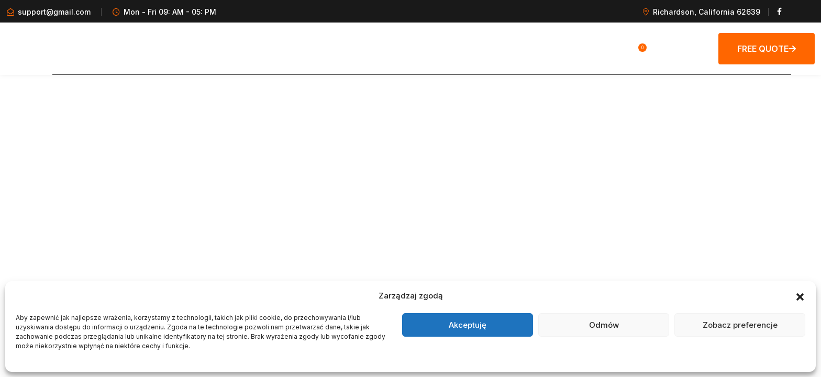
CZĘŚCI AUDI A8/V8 (423, 48)
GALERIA (237, 48)
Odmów (604, 325)
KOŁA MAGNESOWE (322, 48)
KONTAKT (557, 48)
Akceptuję (467, 325)
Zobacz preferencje (740, 325)
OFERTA (500, 48)
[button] (800, 296)
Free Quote (766, 48)
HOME (187, 48)
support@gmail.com (54, 11)
